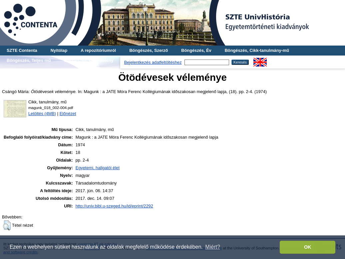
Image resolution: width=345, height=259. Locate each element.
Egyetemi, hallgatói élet (98, 167)
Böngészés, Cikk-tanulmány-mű (257, 50)
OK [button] (307, 247)
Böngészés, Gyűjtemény (89, 60)
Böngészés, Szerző (148, 50)
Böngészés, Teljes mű (29, 60)
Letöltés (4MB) (42, 113)
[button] (7, 225)
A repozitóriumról (98, 50)
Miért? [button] (212, 247)
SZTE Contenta (22, 50)
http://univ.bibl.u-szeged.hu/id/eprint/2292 (114, 205)
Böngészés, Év (196, 50)
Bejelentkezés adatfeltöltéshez (153, 62)
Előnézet (68, 113)
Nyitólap (59, 50)
